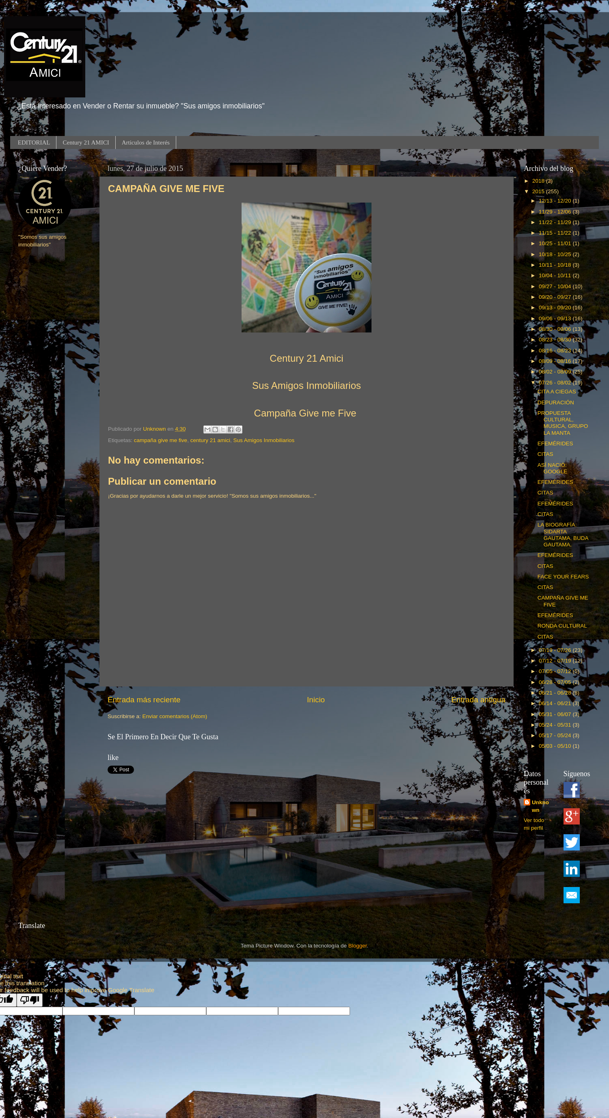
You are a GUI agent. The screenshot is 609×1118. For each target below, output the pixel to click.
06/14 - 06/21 (555, 703)
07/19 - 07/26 (555, 650)
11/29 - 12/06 (555, 212)
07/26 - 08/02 (555, 383)
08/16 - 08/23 (555, 350)
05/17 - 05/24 (555, 735)
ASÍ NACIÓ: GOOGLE (553, 468)
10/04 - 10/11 (555, 275)
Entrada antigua (478, 699)
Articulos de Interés (146, 142)
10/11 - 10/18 (555, 265)
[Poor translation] (30, 1000)
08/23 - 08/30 (555, 340)
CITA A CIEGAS (557, 391)
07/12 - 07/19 (555, 661)
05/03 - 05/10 (555, 746)
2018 (539, 181)
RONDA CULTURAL (562, 626)
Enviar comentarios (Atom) (175, 716)
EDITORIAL (34, 142)
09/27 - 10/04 (555, 286)
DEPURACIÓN (556, 402)
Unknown (540, 806)
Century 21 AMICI (86, 142)
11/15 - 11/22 (555, 233)
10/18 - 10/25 (555, 254)
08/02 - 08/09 (555, 372)
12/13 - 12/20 (555, 201)
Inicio (316, 699)
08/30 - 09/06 (555, 329)
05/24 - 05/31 (555, 725)
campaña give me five (160, 440)
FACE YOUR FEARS (563, 577)
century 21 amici (210, 440)
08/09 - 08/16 (555, 361)
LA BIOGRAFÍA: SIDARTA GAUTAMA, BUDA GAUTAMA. (563, 535)
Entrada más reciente (144, 699)
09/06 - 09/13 (555, 318)
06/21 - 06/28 (555, 693)
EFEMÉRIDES (555, 443)
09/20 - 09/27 (555, 297)
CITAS (545, 454)
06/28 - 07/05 (555, 682)
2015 (539, 191)
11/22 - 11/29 (555, 222)
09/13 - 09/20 (555, 307)
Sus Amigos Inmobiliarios (263, 440)
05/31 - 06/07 (555, 714)
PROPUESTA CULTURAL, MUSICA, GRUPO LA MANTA (563, 423)
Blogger (357, 946)
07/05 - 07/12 (555, 671)
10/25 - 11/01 (555, 243)
